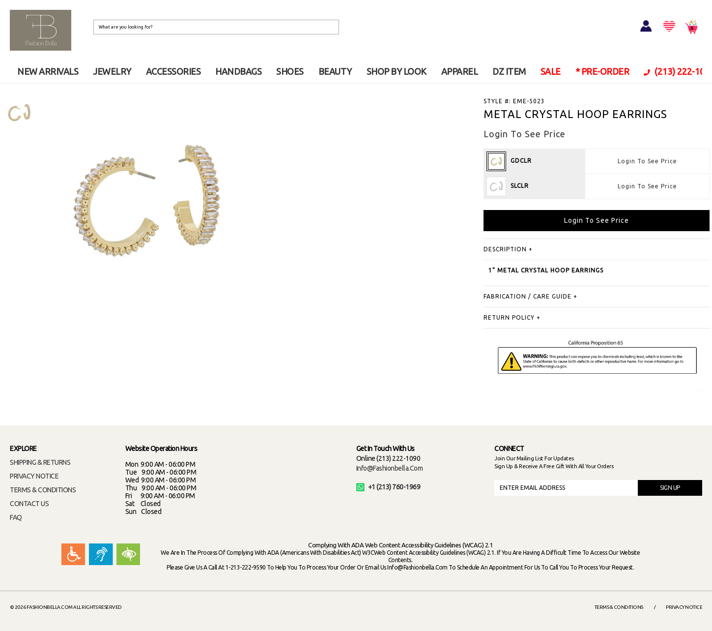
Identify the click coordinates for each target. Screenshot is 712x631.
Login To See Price (647, 161)
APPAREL (459, 71)
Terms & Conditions (619, 607)
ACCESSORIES (173, 71)
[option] (19, 112)
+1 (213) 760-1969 (388, 487)
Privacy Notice (684, 607)
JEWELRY (112, 71)
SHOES (290, 71)
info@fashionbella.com (389, 468)
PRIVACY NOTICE (34, 476)
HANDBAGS (238, 71)
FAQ (16, 517)
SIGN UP (670, 487)
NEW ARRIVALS (47, 71)
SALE (551, 71)
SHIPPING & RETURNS (40, 462)
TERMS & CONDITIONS (43, 490)
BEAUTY (335, 71)
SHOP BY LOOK (397, 71)
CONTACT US (29, 504)
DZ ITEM (509, 71)
